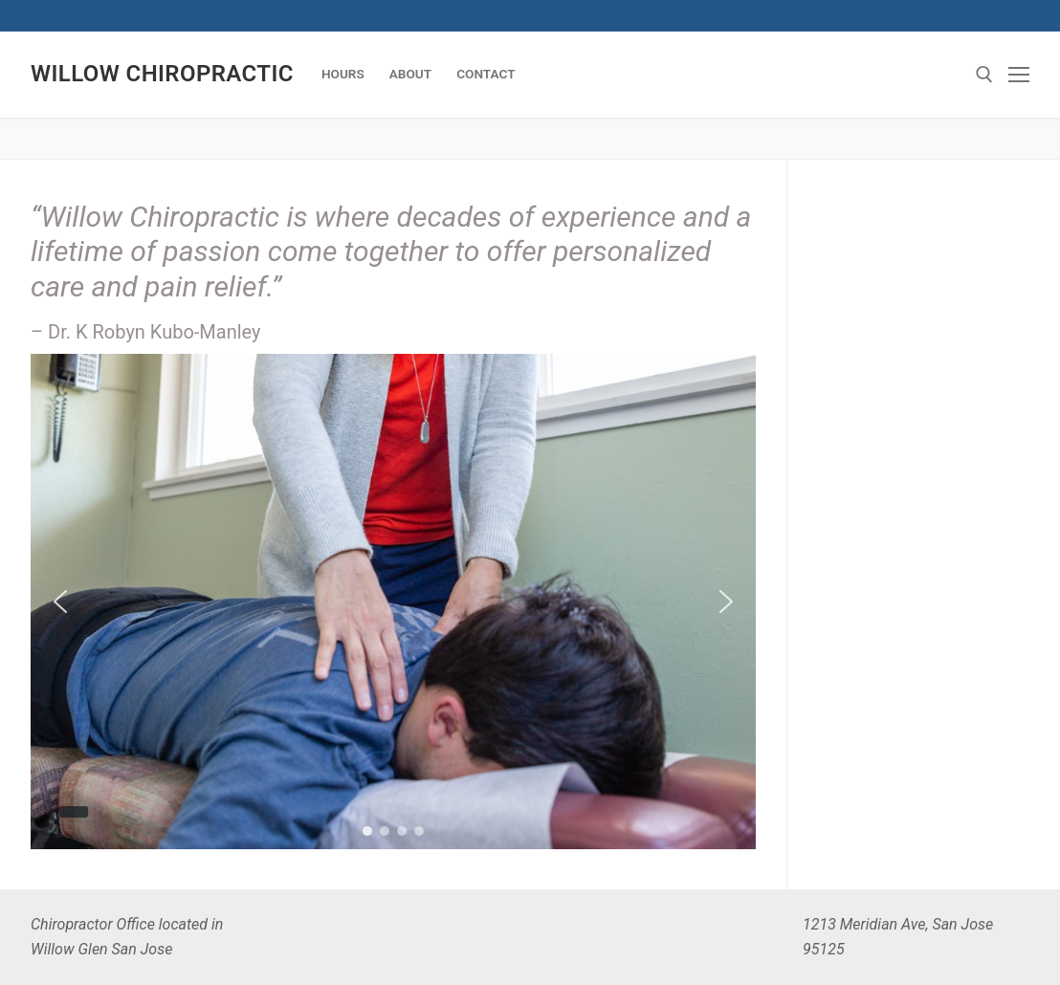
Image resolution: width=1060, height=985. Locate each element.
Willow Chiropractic (162, 73)
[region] (393, 602)
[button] (60, 601)
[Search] (984, 74)
